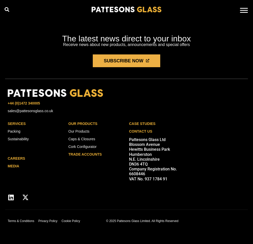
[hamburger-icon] (244, 11)
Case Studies (142, 124)
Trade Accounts (85, 154)
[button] (7, 9)
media (13, 166)
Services (17, 124)
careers (16, 158)
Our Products (83, 124)
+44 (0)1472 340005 (24, 103)
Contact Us (140, 131)
